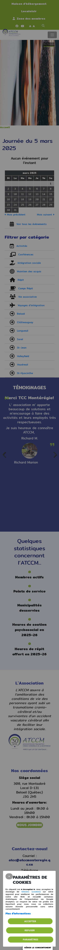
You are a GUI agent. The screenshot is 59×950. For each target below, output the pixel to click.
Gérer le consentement (37, 947)
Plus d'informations (18, 913)
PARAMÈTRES (30, 939)
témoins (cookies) (31, 891)
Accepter (30, 921)
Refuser (30, 930)
